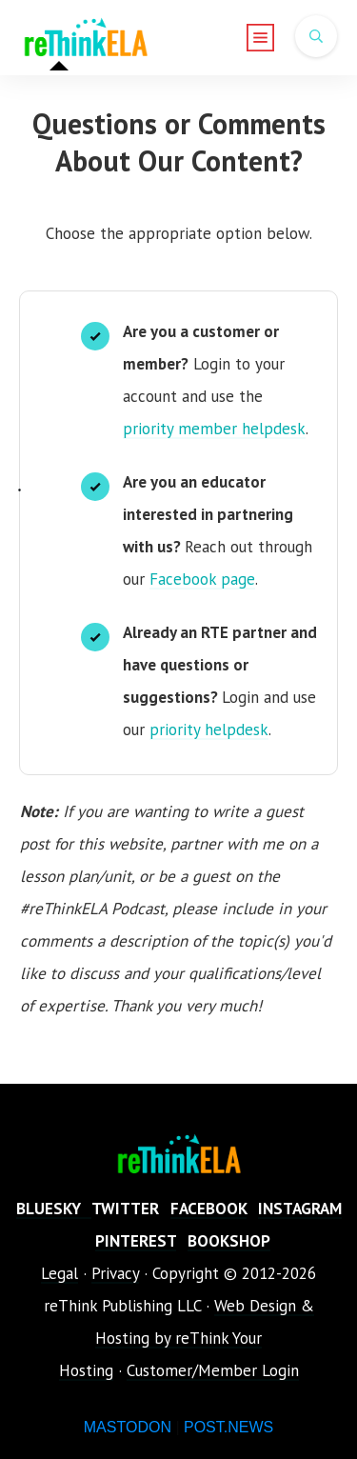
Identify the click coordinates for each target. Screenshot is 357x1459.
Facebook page (202, 579)
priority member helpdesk (214, 428)
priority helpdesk (208, 729)
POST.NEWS (228, 1427)
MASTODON (127, 1427)
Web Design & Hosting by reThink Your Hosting (186, 1338)
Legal (59, 1273)
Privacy (115, 1273)
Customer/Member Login (213, 1370)
